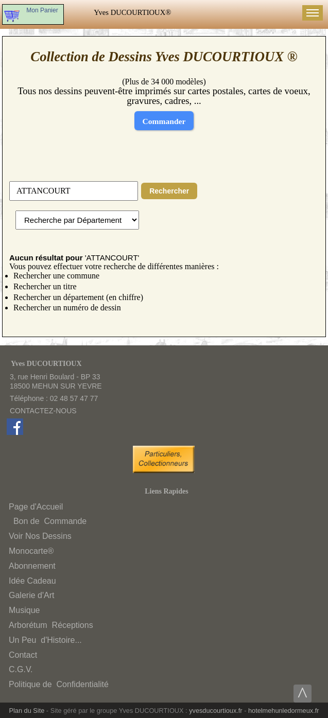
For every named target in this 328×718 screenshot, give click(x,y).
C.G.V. (21, 669)
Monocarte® (31, 551)
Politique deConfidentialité (59, 684)
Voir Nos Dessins (40, 536)
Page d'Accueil (36, 506)
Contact (23, 655)
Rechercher (169, 191)
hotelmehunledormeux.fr (283, 710)
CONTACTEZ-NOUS (43, 411)
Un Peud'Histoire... (45, 640)
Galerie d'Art (31, 595)
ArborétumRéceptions (51, 625)
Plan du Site (27, 710)
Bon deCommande (49, 521)
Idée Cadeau (32, 580)
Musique (24, 610)
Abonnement (32, 566)
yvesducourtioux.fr (215, 710)
